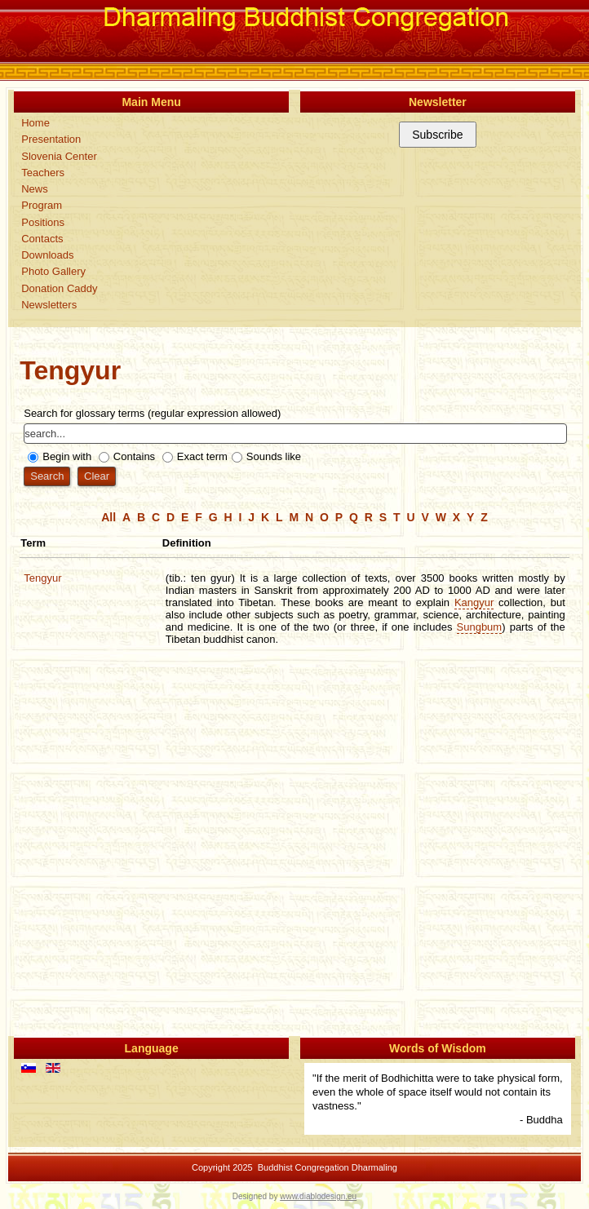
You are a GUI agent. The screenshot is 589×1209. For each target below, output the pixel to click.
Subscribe (437, 134)
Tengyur (42, 578)
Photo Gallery (53, 271)
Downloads (47, 255)
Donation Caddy (59, 288)
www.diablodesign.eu (318, 1196)
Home (35, 123)
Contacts (42, 238)
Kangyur (474, 602)
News (34, 189)
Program (41, 205)
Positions (42, 222)
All (108, 517)
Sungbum (480, 627)
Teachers (42, 172)
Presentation (51, 139)
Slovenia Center (59, 156)
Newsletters (49, 305)
